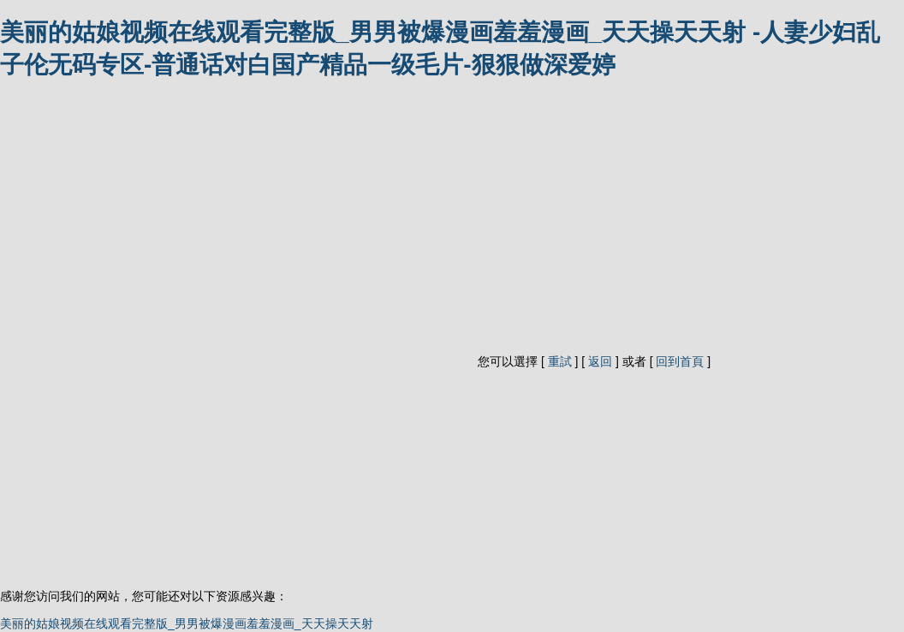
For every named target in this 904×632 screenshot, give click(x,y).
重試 (560, 361)
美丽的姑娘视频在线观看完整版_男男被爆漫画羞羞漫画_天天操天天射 (186, 623)
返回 (600, 361)
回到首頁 (680, 361)
